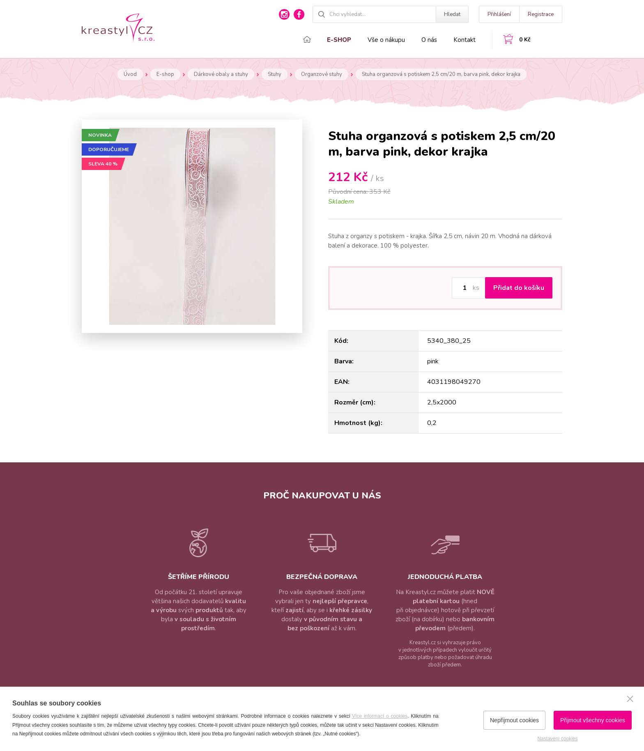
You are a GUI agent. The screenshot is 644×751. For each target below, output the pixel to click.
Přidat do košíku (518, 287)
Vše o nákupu (386, 40)
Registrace (541, 14)
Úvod (130, 74)
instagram (284, 14)
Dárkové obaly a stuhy (221, 74)
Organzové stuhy (321, 74)
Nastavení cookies (557, 739)
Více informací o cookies (379, 716)
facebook (299, 14)
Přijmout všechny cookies (592, 720)
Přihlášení (499, 14)
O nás (429, 40)
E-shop (339, 40)
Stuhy (274, 74)
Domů (307, 39)
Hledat (452, 14)
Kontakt (464, 40)
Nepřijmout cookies (514, 720)
